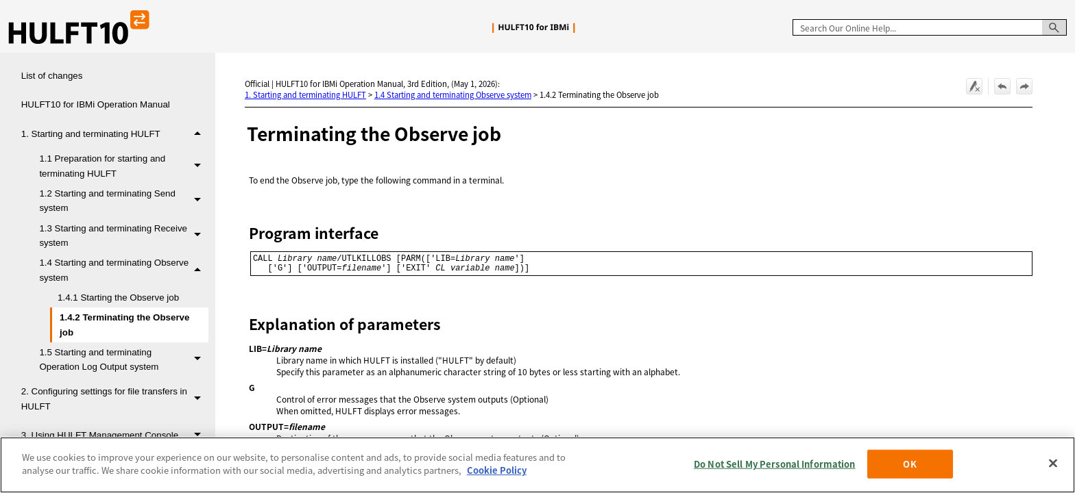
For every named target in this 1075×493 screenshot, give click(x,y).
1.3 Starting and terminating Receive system (123, 235)
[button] (1054, 27)
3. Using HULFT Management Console (114, 436)
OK (909, 463)
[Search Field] (930, 27)
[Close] (1053, 463)
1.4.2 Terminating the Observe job (124, 324)
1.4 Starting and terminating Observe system (123, 270)
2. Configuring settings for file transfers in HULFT (114, 399)
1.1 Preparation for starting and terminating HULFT (123, 166)
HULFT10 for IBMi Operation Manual (95, 104)
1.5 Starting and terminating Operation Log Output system (123, 359)
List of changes (52, 76)
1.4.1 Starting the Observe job (118, 297)
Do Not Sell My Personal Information (775, 463)
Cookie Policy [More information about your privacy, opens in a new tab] (497, 470)
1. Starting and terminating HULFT (114, 134)
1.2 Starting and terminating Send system (123, 201)
